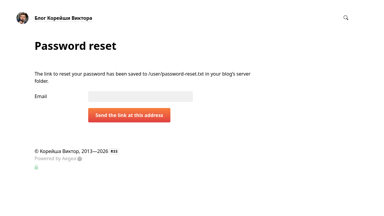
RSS (114, 151)
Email (40, 96)
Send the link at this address (129, 115)
